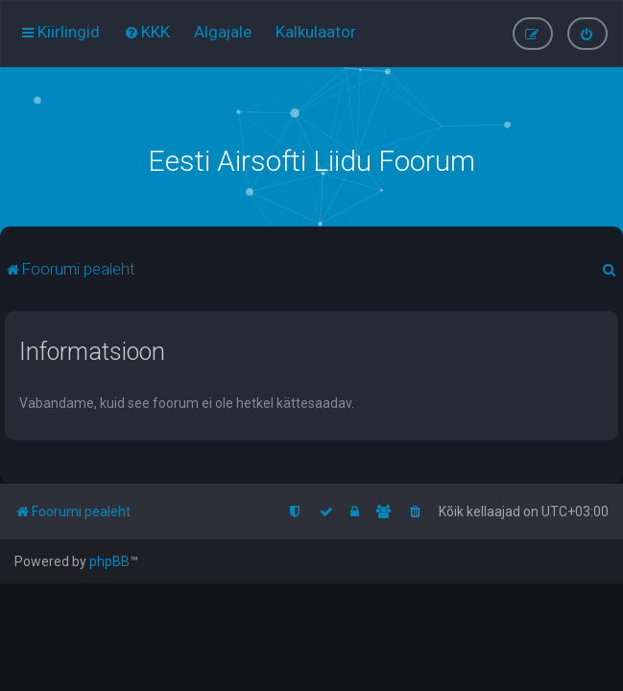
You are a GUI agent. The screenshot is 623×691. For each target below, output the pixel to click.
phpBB (109, 561)
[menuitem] (147, 31)
